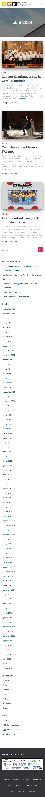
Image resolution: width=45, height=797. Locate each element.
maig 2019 (7, 544)
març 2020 (7, 507)
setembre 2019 (9, 535)
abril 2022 (7, 452)
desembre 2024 (9, 346)
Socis (10, 786)
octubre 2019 (8, 530)
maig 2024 (7, 369)
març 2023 (7, 424)
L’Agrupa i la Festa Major (12, 292)
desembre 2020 (9, 489)
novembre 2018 (9, 572)
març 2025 (7, 332)
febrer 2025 (7, 337)
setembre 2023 (9, 401)
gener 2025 (7, 341)
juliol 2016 (7, 645)
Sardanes (7, 704)
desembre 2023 (9, 387)
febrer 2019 (7, 558)
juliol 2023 (7, 406)
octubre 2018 (8, 576)
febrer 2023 (7, 429)
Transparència (31, 786)
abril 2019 (7, 549)
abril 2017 (7, 604)
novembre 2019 (9, 525)
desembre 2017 (9, 585)
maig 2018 (7, 581)
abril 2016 (7, 659)
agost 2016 (7, 641)
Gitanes (5, 214)
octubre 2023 (8, 396)
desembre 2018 (9, 567)
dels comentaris (11, 730)
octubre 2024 (8, 350)
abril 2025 (7, 327)
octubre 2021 (8, 475)
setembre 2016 (9, 636)
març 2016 (7, 664)
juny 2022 (6, 443)
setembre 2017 (9, 590)
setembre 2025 (9, 314)
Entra (5, 720)
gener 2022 (7, 466)
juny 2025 (6, 318)
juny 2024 (6, 364)
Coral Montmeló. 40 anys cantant (16, 297)
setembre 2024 (9, 355)
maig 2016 (7, 654)
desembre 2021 (9, 470)
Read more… (22, 99)
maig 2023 (7, 415)
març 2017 (7, 608)
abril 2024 (7, 373)
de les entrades (11, 725)
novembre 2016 (9, 627)
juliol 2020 (7, 493)
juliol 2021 (7, 479)
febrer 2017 (7, 613)
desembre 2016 (9, 622)
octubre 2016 (8, 631)
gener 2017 (7, 618)
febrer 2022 (7, 461)
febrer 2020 (7, 512)
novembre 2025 (9, 309)
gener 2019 (7, 562)
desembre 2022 (9, 438)
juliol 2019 (7, 539)
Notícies (5, 143)
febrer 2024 (7, 383)
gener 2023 (7, 433)
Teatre (5, 708)
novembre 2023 (9, 392)
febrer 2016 (7, 668)
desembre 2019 (9, 521)
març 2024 (7, 378)
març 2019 (7, 553)
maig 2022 (7, 447)
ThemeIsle (31, 791)
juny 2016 (6, 650)
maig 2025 (7, 323)
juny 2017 (6, 595)
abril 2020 (7, 502)
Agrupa (6, 680)
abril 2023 (7, 420)
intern (5, 694)
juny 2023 (6, 410)
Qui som (26, 780)
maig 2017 (7, 599)
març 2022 (7, 456)
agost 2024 (7, 360)
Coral (4, 73)
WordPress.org (9, 734)
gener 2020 (7, 516)
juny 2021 (6, 484)
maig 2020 (7, 498)
